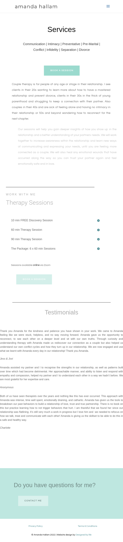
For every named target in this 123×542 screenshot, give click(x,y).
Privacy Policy (36, 526)
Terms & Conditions (87, 526)
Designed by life (83, 535)
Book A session (63, 70)
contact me (35, 501)
